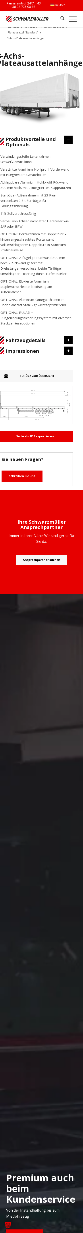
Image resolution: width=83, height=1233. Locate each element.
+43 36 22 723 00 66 (26, 4)
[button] (8, 1225)
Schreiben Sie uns (22, 476)
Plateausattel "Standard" (23, 32)
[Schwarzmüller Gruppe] (27, 18)
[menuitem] (57, 5)
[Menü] (71, 18)
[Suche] (60, 18)
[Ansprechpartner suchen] (41, 560)
